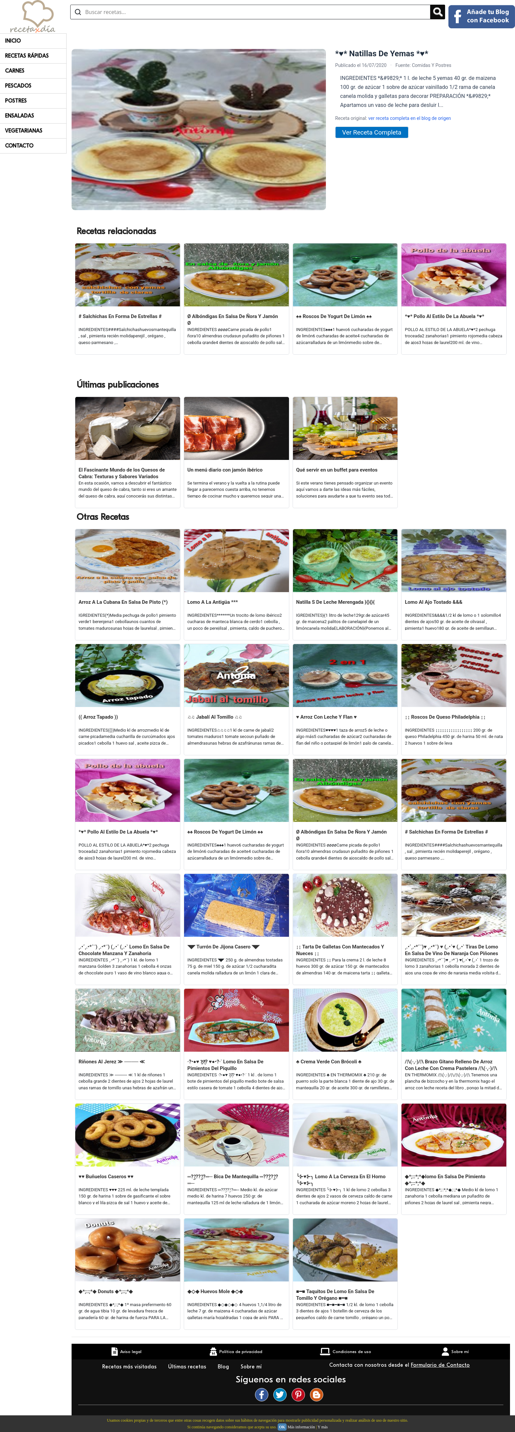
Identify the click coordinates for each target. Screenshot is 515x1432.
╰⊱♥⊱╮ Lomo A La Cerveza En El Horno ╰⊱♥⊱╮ (341, 1180)
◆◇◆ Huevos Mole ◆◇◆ (215, 1291)
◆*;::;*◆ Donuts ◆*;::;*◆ (106, 1291)
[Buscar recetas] (250, 12)
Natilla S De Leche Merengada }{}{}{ (335, 602)
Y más (323, 1427)
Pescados (18, 86)
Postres (16, 101)
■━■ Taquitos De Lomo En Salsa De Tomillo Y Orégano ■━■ (335, 1294)
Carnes (14, 71)
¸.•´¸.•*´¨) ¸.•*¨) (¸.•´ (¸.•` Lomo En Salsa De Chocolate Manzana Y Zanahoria (124, 950)
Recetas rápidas (27, 56)
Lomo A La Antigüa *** (212, 602)
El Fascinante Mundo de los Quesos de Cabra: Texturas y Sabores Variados (122, 473)
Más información (301, 1427)
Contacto (19, 146)
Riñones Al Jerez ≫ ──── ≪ (112, 1062)
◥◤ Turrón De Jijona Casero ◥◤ (223, 947)
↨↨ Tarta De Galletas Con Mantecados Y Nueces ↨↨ (340, 950)
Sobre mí (252, 1367)
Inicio (13, 41)
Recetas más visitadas (130, 1367)
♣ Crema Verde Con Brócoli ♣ (329, 1062)
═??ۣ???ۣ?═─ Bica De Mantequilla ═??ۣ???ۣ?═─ (232, 1180)
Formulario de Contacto (440, 1365)
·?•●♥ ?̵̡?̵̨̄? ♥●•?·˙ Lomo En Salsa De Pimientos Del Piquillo (225, 1065)
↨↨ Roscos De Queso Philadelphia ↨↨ (445, 717)
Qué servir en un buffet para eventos (337, 470)
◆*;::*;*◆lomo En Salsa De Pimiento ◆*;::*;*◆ (445, 1180)
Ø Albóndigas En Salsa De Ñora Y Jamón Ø (232, 319)
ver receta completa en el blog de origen (409, 118)
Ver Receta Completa (371, 132)
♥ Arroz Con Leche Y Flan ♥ (326, 717)
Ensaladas (19, 116)
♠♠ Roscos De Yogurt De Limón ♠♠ (334, 316)
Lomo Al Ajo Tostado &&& (433, 602)
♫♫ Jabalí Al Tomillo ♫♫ (214, 717)
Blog (224, 1367)
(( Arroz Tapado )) (98, 717)
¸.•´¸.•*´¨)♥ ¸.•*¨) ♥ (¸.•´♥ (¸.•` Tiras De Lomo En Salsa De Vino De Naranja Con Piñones (451, 950)
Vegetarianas (23, 131)
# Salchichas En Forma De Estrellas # (120, 316)
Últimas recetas (188, 1367)
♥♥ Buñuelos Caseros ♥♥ (106, 1177)
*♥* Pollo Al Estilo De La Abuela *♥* (444, 316)
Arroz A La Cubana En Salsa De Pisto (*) (123, 602)
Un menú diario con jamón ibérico (225, 470)
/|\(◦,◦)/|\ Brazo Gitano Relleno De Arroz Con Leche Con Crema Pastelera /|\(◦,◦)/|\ (451, 1065)
